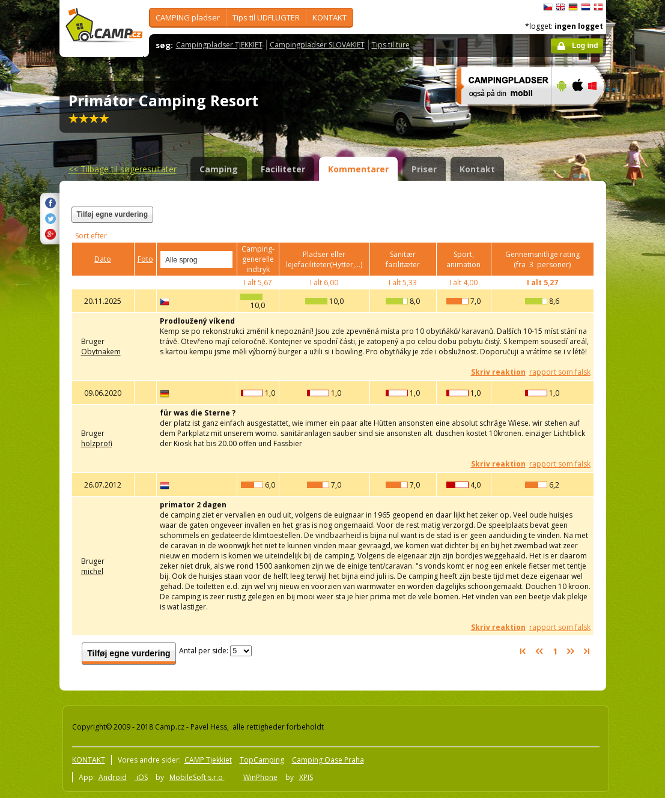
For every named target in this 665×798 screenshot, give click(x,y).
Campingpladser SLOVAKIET (317, 45)
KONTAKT (329, 17)
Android (113, 777)
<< (122, 169)
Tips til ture (391, 45)
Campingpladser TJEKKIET (219, 45)
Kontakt (477, 169)
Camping (218, 169)
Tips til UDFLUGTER (266, 17)
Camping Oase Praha (328, 760)
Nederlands (586, 7)
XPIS (306, 777)
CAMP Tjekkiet (208, 760)
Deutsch (573, 7)
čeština (548, 7)
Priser (424, 169)
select (224, 259)
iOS (141, 777)
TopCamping (262, 760)
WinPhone (260, 777)
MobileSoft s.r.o (197, 777)
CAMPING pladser (188, 17)
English (560, 7)
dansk (598, 7)
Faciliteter (283, 169)
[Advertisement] (445, 222)
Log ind (585, 45)
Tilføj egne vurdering (112, 214)
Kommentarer (358, 169)
